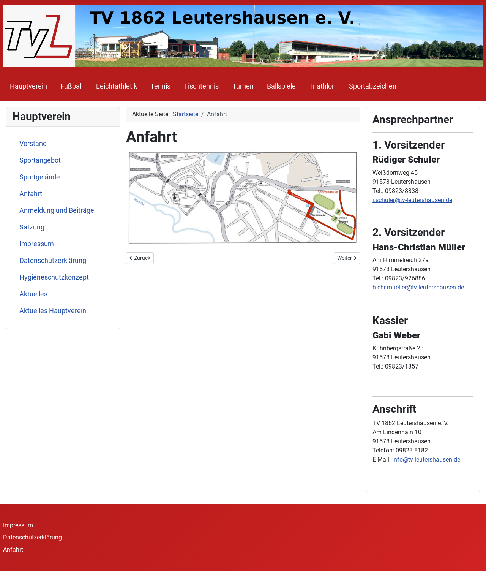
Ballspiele (281, 86)
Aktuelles (33, 294)
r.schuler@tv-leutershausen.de (412, 200)
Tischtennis (201, 86)
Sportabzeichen (372, 86)
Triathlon (322, 86)
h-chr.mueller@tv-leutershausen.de (418, 287)
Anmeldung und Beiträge (56, 210)
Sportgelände (39, 177)
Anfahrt (30, 194)
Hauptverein (28, 86)
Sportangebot (40, 160)
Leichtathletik (116, 86)
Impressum (36, 244)
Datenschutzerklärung (52, 260)
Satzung (31, 227)
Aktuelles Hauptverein (52, 311)
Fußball (71, 86)
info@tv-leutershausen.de (426, 459)
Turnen (243, 86)
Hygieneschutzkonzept (54, 277)
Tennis (160, 86)
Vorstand (33, 143)
